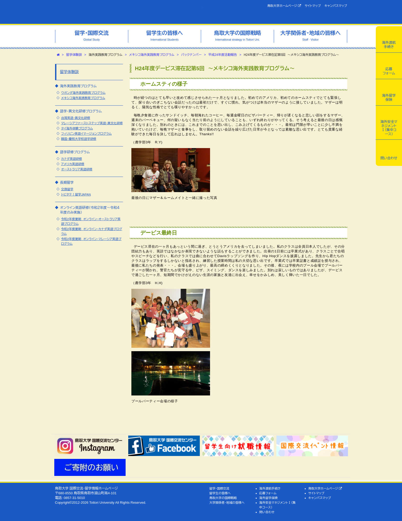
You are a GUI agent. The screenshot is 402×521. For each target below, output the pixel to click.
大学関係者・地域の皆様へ (226, 502)
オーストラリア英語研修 (77, 169)
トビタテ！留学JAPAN (76, 194)
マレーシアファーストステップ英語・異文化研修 (92, 123)
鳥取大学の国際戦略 (223, 498)
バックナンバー (191, 55)
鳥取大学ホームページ (284, 6)
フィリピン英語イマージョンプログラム (86, 133)
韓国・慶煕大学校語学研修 (78, 138)
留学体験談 (74, 55)
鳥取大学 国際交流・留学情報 (128, 11)
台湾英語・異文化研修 (75, 118)
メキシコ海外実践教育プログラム (151, 55)
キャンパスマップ (335, 5)
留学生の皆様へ (220, 493)
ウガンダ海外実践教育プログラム (83, 92)
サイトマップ (313, 5)
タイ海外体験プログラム (77, 128)
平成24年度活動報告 (222, 55)
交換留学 (67, 189)
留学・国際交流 (219, 488)
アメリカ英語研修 (72, 164)
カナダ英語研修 (71, 158)
